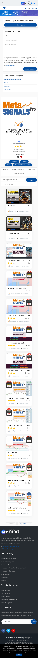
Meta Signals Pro (13, 211)
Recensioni (31, 169)
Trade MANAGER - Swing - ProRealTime (16, 398)
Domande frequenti (7, 562)
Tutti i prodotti (5, 593)
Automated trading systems (12, 79)
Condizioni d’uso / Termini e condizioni (13, 568)
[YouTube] (13, 631)
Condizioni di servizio (8, 571)
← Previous (10, 523)
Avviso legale (5, 574)
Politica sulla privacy (7, 565)
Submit (33, 622)
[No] (36, 651)
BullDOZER (11, 206)
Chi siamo (4, 577)
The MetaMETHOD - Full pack (16, 370)
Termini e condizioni (18, 169)
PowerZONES (12, 453)
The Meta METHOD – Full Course (17, 260)
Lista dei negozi (6, 590)
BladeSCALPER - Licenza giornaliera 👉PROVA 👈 (17, 508)
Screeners (7, 89)
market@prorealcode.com (11, 546)
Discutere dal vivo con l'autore (22, 164)
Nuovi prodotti (5, 596)
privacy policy (10, 65)
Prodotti (5, 169)
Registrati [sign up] (34, 8)
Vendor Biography (19, 173)
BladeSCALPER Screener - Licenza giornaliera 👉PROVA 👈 (17, 480)
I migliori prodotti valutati (9, 599)
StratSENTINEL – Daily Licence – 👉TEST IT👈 (17, 288)
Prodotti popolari (6, 603)
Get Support (21, 25)
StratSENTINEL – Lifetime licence (17, 315)
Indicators (7, 86)
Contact (3, 580)
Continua (19, 654)
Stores (15, 12)
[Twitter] (8, 631)
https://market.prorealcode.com (13, 549)
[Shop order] (19, 184)
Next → (25, 523)
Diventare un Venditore (8, 558)
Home (6, 12)
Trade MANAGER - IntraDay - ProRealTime (16, 425)
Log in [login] (27, 8)
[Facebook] (3, 631)
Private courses (9, 83)
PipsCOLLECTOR (13, 233)
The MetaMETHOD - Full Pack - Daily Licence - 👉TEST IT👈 (17, 343)
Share (24, 161)
